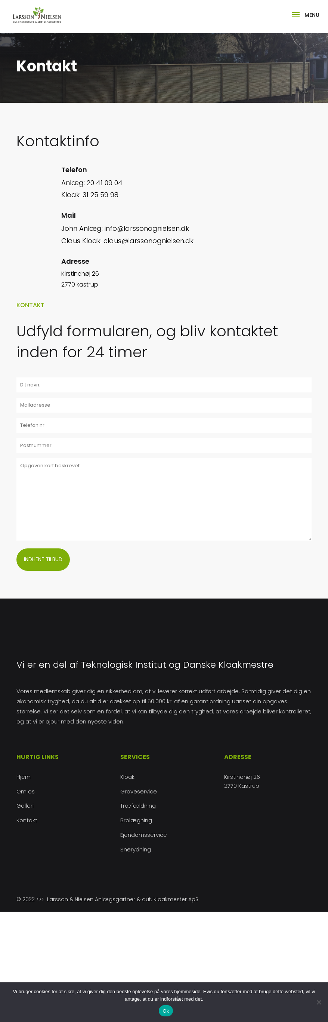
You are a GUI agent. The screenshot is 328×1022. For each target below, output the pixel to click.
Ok (166, 1011)
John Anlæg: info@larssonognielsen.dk (125, 228)
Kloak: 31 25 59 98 (89, 194)
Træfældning (138, 806)
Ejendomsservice (143, 835)
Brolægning (136, 820)
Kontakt (26, 820)
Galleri (25, 806)
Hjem (23, 777)
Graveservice (138, 791)
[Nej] (318, 1002)
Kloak (127, 777)
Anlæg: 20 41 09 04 (92, 182)
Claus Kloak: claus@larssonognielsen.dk (127, 240)
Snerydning (135, 849)
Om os (25, 791)
